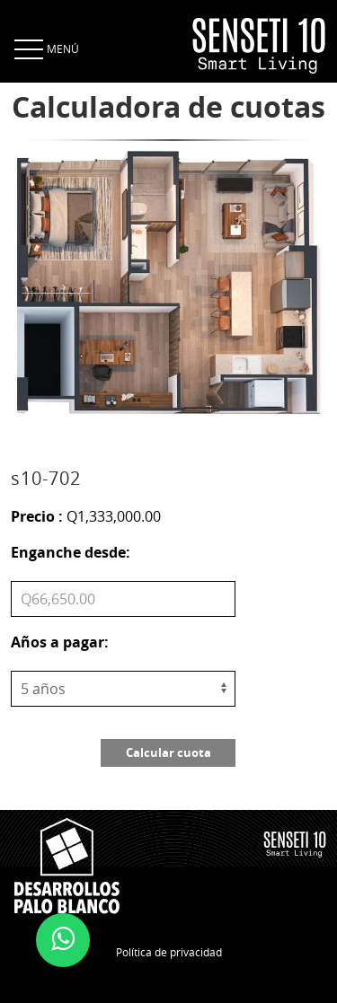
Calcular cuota (168, 752)
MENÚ (45, 48)
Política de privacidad (169, 952)
